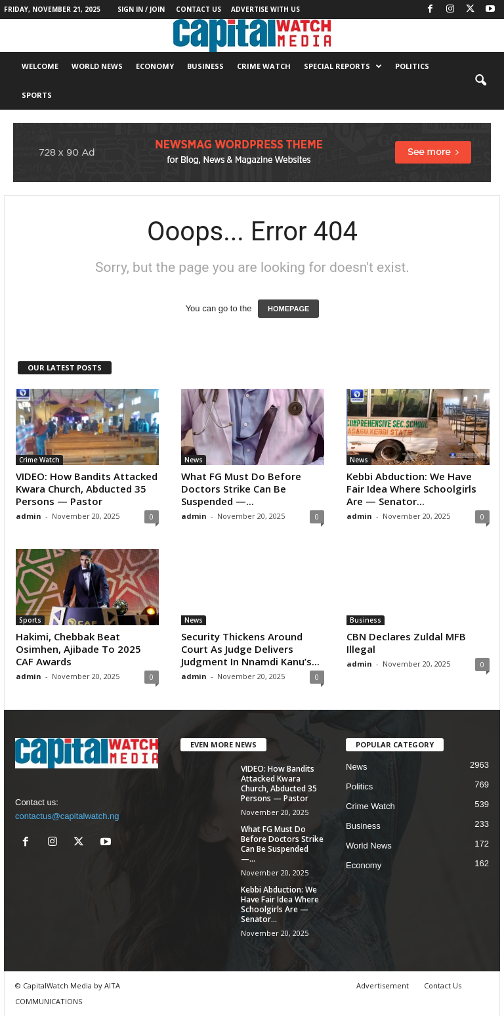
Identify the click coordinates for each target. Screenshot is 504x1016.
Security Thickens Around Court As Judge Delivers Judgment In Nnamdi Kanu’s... (250, 649)
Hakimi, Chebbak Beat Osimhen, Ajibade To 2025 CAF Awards (78, 649)
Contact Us (198, 9)
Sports (37, 95)
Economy (155, 66)
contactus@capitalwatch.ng (67, 816)
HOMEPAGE (288, 309)
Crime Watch (264, 66)
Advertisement (382, 985)
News (193, 459)
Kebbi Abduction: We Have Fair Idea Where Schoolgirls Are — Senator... (411, 489)
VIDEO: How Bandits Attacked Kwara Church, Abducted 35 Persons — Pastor (87, 489)
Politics (412, 66)
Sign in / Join (141, 9)
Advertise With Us (265, 9)
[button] (480, 80)
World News (97, 66)
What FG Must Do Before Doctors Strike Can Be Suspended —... (241, 489)
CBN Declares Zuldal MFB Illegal (406, 642)
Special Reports (343, 66)
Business (205, 66)
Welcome (40, 66)
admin (28, 516)
